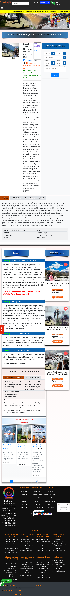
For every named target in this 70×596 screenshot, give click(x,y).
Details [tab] (5, 198)
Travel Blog (37, 491)
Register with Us (50, 501)
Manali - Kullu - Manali (16, 333)
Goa (24, 498)
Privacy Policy (37, 498)
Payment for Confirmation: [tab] (13, 377)
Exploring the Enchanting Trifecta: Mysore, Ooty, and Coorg (24, 448)
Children (57, 60)
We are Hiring (50, 498)
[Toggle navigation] (67, 7)
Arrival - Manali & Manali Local (19, 260)
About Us (50, 491)
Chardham (24, 495)
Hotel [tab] (41, 198)
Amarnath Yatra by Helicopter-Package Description (8, 448)
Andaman (24, 491)
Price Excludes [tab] (30, 198)
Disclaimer (50, 507)
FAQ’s (37, 501)
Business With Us (8, 585)
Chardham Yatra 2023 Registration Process (38, 447)
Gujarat (24, 501)
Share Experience (37, 507)
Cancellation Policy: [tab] (32, 377)
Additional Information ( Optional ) (54, 66)
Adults (46, 60)
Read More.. (6, 462)
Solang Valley (12, 301)
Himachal (24, 504)
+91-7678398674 (34, 2)
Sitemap (37, 504)
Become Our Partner (50, 495)
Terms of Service (37, 495)
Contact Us (50, 504)
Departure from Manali (16, 350)
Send (55, 75)
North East (24, 507)
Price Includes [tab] (16, 198)
